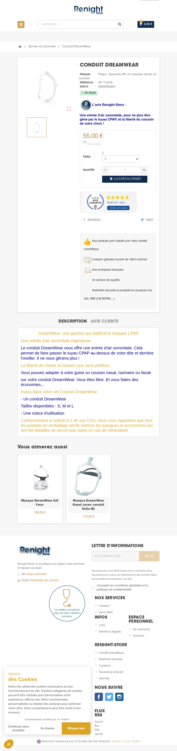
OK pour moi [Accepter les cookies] (76, 728)
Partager (91, 219)
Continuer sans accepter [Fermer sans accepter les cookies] (18, 728)
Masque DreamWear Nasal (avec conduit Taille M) (88, 505)
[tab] (72, 321)
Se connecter (141, 629)
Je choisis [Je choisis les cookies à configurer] (47, 728)
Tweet (147, 219)
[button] (9, 744)
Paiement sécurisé (110, 659)
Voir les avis (118, 207)
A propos (105, 665)
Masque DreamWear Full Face (39, 503)
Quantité (88, 170)
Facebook (99, 697)
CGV (102, 625)
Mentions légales (110, 632)
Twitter (109, 697)
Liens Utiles (106, 612)
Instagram (119, 697)
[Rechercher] (81, 24)
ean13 (84, 86)
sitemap (104, 678)
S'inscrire (138, 636)
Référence (86, 82)
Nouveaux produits (111, 672)
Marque (85, 74)
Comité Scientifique (111, 653)
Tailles (87, 157)
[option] (39, 489)
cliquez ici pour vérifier (125, 741)
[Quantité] (124, 170)
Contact (104, 606)
